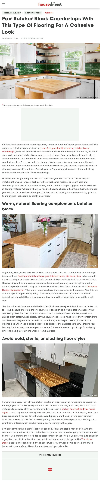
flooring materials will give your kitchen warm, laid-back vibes (49, 276)
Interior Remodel (33, 13)
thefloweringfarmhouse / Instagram (84, 265)
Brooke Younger (11, 38)
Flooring (49, 13)
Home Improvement (12, 13)
